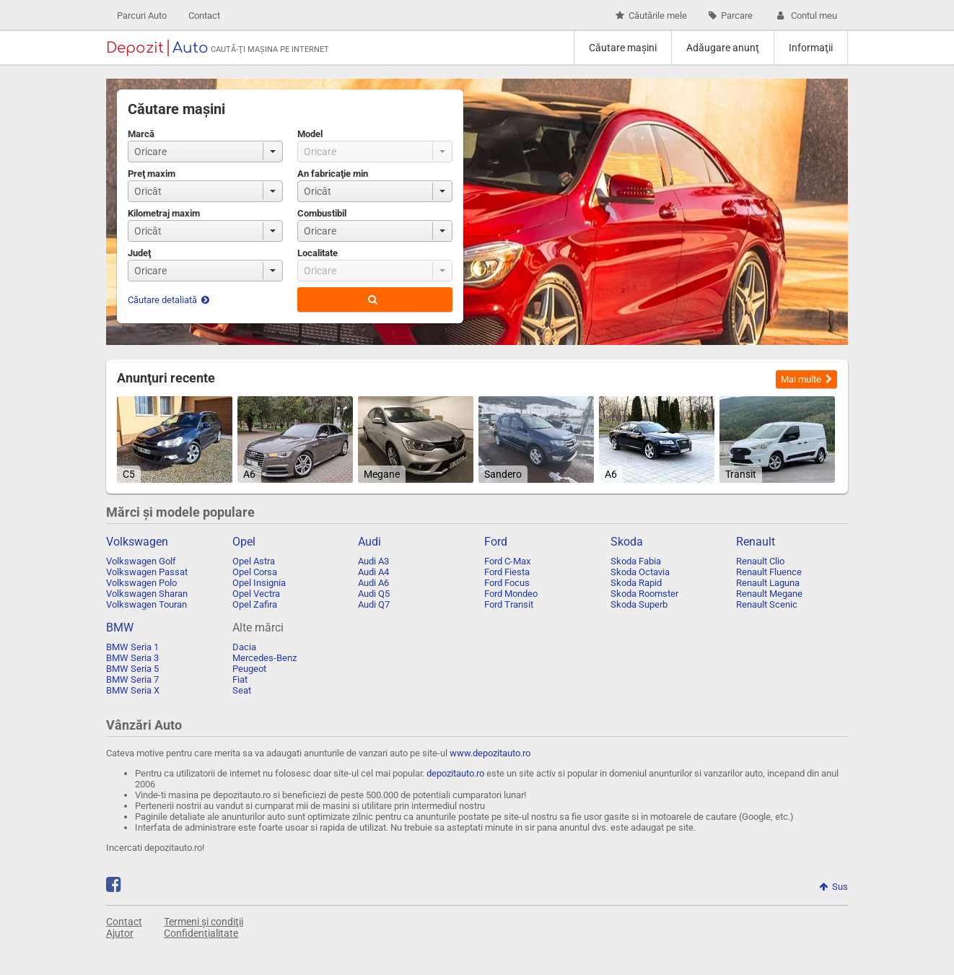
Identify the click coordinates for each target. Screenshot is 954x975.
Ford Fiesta (507, 572)
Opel (243, 541)
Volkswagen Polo (141, 582)
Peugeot (249, 668)
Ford (495, 541)
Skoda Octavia (640, 572)
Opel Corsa (254, 572)
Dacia (244, 647)
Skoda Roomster (644, 593)
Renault (755, 541)
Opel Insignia (259, 582)
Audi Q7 (374, 604)
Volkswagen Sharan (147, 593)
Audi (369, 541)
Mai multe (806, 379)
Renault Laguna (768, 582)
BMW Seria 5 (132, 668)
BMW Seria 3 (132, 657)
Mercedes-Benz (264, 657)
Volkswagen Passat (147, 572)
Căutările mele (651, 15)
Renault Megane (769, 593)
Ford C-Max (507, 561)
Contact (204, 15)
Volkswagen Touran (146, 604)
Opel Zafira (254, 604)
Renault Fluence (769, 572)
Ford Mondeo (511, 593)
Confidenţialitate (201, 933)
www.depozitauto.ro (490, 753)
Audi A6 (373, 582)
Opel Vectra (256, 593)
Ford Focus (507, 582)
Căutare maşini (623, 47)
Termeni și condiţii (203, 921)
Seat (241, 690)
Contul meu (805, 15)
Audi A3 (373, 561)
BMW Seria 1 (132, 647)
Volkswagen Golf (141, 561)
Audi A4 (373, 572)
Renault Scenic (766, 604)
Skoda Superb (639, 604)
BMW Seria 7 (132, 679)
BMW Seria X (132, 690)
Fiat (240, 679)
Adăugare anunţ (722, 47)
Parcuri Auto (142, 15)
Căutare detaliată (168, 299)
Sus (833, 886)
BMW (120, 627)
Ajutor (120, 933)
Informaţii (811, 47)
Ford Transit (508, 604)
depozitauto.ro (455, 773)
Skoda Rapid (636, 582)
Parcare (731, 15)
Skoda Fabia (636, 561)
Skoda (627, 541)
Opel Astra (253, 561)
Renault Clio (760, 561)
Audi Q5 (374, 593)
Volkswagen (137, 541)
